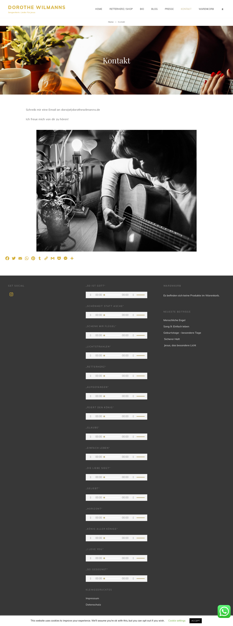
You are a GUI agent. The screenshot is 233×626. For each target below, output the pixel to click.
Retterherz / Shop (121, 9)
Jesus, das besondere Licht (179, 345)
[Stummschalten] (133, 295)
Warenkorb (206, 9)
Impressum (92, 598)
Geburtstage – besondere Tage (182, 332)
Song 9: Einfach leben (176, 326)
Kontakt (186, 9)
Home (98, 9)
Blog (154, 9)
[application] (116, 295)
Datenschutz (93, 604)
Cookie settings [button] (176, 620)
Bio (142, 9)
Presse (169, 9)
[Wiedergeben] (90, 295)
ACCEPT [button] (195, 620)
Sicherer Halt (171, 339)
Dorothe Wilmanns (37, 7)
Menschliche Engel (174, 320)
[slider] (141, 295)
